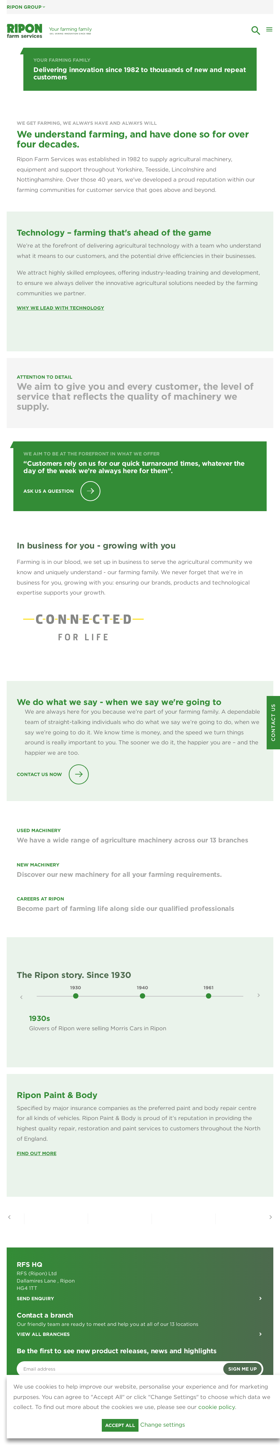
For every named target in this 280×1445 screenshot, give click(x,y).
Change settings (162, 1424)
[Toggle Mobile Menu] (269, 31)
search (256, 31)
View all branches (43, 1334)
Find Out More (36, 1153)
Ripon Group (26, 7)
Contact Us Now (39, 774)
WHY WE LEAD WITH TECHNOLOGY (60, 308)
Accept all (120, 1425)
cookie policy (216, 1407)
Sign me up (242, 1369)
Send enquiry (35, 1298)
